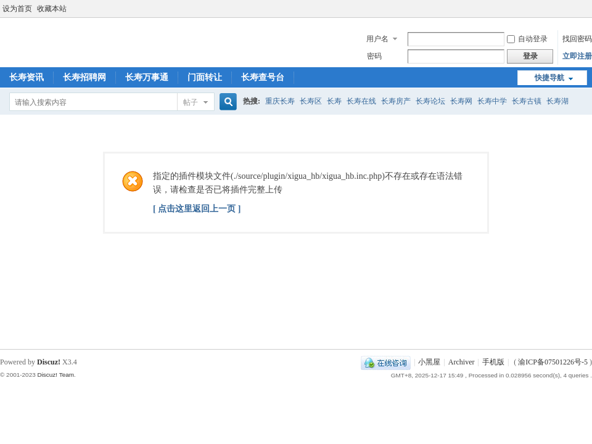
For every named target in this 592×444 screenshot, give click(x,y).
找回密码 (577, 39)
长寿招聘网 (84, 77)
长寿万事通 (146, 77)
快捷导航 (549, 77)
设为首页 (17, 8)
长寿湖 (557, 101)
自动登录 (527, 39)
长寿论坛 (430, 101)
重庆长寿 (280, 101)
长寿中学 (492, 101)
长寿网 (461, 101)
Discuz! (48, 362)
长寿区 (311, 101)
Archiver (461, 362)
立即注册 (577, 56)
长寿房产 (396, 101)
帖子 (190, 102)
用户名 (377, 39)
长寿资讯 (26, 77)
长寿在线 (361, 101)
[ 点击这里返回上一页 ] (196, 208)
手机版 (493, 362)
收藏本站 (52, 8)
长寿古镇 (526, 101)
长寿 (334, 101)
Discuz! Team (55, 374)
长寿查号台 (262, 77)
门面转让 (204, 77)
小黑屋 (429, 362)
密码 (374, 56)
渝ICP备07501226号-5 (553, 362)
